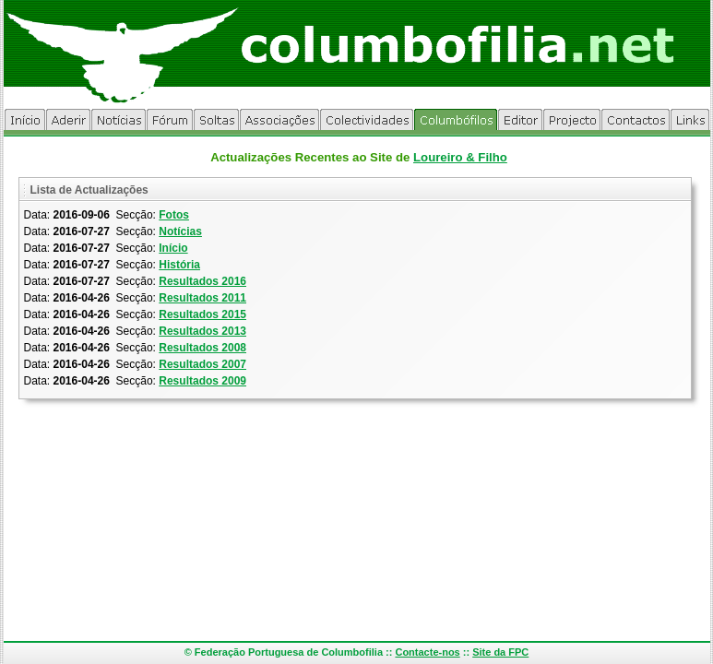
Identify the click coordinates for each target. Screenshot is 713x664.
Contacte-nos (427, 652)
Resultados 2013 (202, 331)
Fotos (174, 214)
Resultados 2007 (202, 364)
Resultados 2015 (202, 314)
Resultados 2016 (202, 281)
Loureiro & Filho (460, 157)
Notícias (180, 231)
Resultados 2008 (202, 347)
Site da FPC (500, 652)
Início (173, 248)
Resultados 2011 (202, 297)
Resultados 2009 (202, 380)
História (179, 264)
